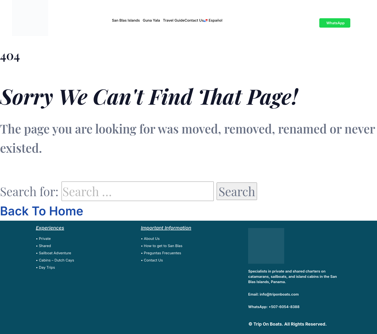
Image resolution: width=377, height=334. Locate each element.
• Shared (43, 245)
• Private (43, 238)
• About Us (150, 238)
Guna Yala (151, 20)
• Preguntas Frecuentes (161, 253)
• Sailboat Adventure (53, 253)
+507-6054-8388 (284, 306)
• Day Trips (45, 267)
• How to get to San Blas (161, 245)
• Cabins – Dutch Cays (55, 260)
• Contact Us (152, 260)
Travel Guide (174, 20)
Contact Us (194, 20)
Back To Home (41, 211)
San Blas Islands (126, 20)
